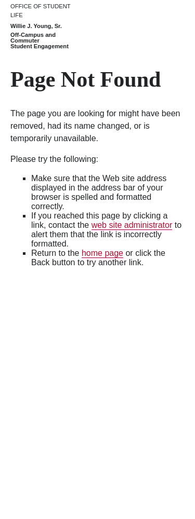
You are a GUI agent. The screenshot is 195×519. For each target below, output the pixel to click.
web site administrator (132, 225)
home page (102, 253)
